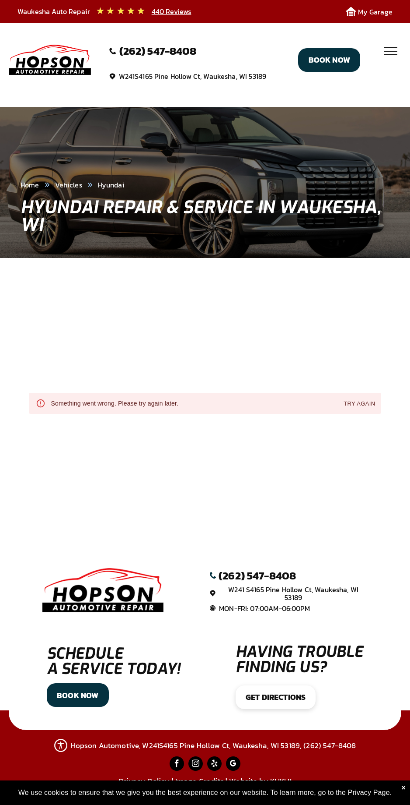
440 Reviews (171, 11)
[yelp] (214, 764)
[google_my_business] (233, 764)
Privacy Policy (144, 781)
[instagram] (195, 764)
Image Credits (199, 781)
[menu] (390, 51)
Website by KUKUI (260, 781)
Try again (359, 404)
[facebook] (177, 764)
